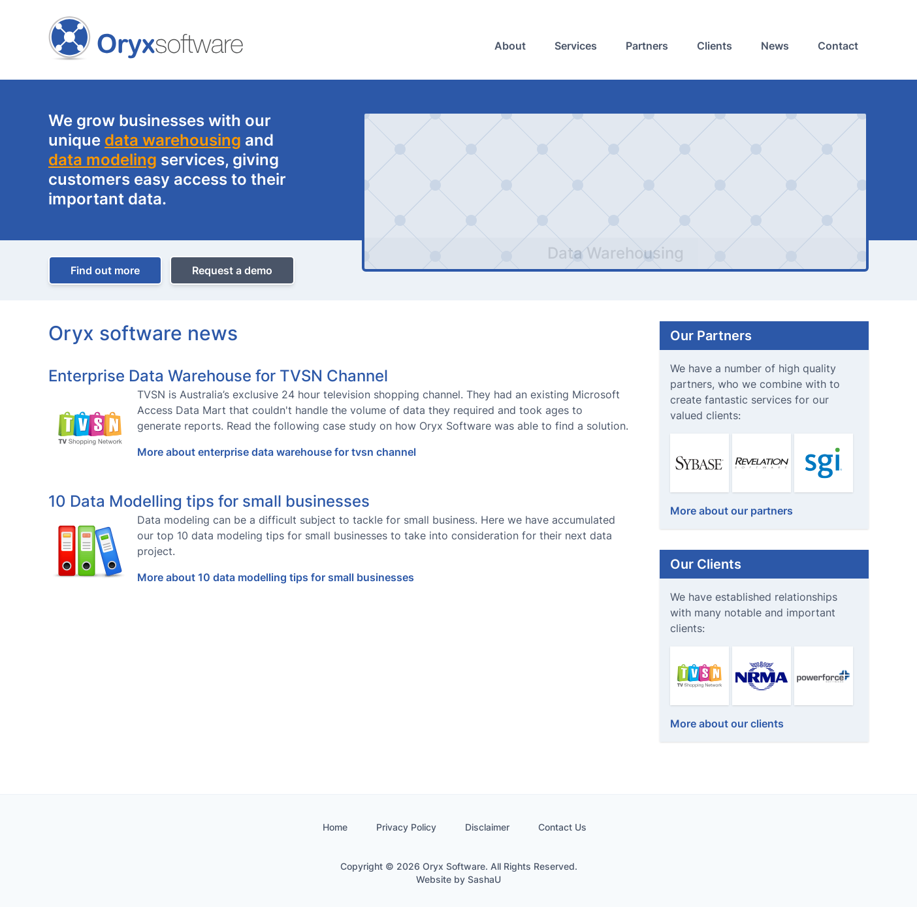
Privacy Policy (406, 827)
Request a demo (232, 270)
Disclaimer (487, 827)
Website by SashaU (458, 879)
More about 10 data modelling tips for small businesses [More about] (275, 577)
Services (576, 45)
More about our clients (727, 723)
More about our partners (731, 510)
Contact (838, 45)
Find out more (105, 270)
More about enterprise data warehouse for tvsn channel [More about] (276, 451)
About (510, 45)
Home (335, 827)
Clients (714, 45)
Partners (647, 45)
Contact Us (562, 827)
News (775, 45)
